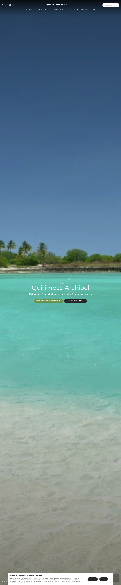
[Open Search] (12, 5)
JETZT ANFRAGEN (111, 5)
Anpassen (103, 579)
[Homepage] (2, 581)
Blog (95, 10)
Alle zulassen (92, 579)
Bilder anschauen (75, 301)
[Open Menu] (5, 5)
